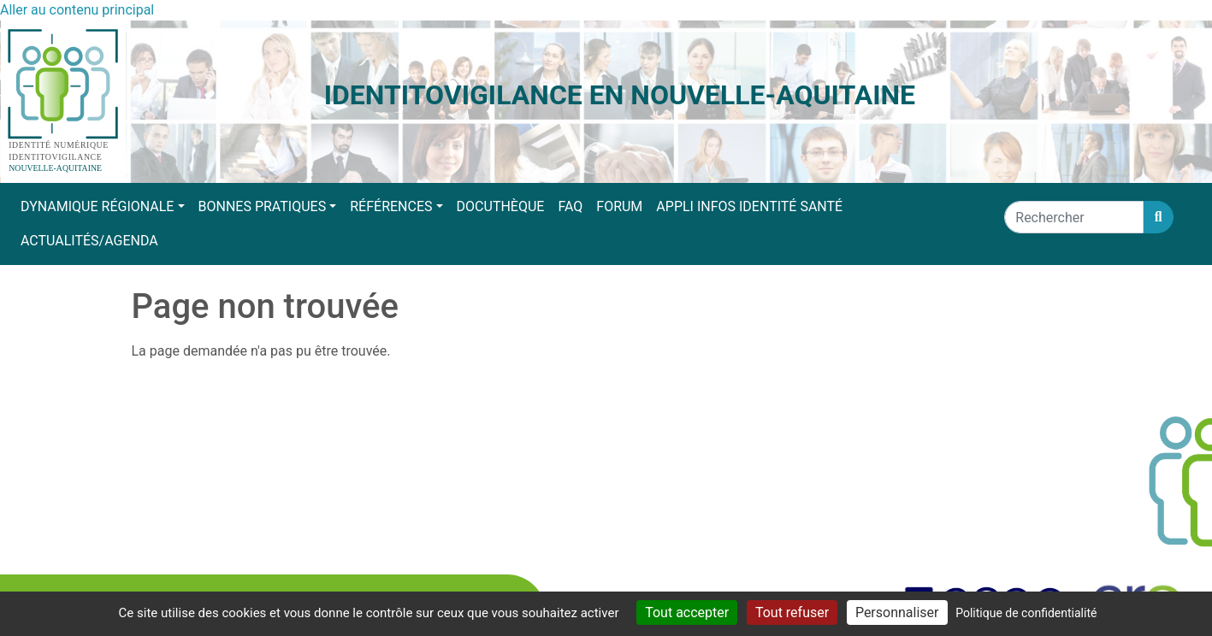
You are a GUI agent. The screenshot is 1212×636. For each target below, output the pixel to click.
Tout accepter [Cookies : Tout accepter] (687, 612)
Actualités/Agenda (89, 241)
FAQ (570, 206)
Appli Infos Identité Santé (749, 206)
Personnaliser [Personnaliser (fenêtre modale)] (897, 612)
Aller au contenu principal (77, 10)
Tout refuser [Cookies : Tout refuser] (792, 612)
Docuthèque (501, 206)
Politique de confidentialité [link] (1026, 613)
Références (391, 206)
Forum (619, 206)
